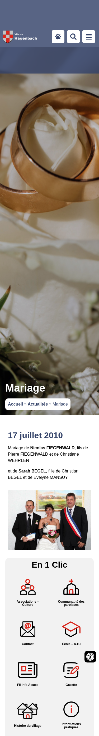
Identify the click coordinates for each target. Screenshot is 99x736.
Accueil (15, 404)
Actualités (38, 404)
